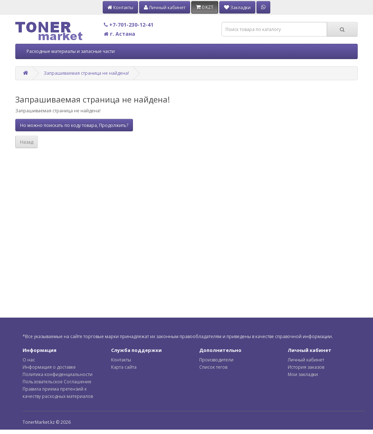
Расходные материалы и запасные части (71, 51)
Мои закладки (303, 374)
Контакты (121, 360)
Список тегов (213, 367)
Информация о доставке (49, 367)
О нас (29, 360)
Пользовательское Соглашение (57, 382)
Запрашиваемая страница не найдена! (86, 73)
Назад (26, 142)
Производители (216, 360)
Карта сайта (124, 367)
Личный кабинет (306, 360)
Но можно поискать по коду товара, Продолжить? (74, 125)
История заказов (306, 367)
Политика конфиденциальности (58, 374)
